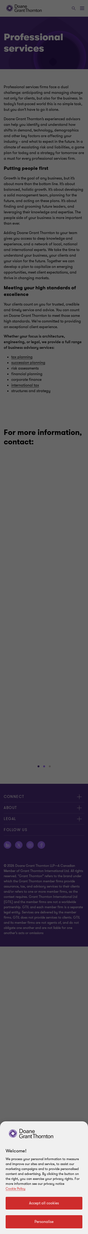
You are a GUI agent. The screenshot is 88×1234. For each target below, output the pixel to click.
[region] (44, 1177)
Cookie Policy (15, 1188)
